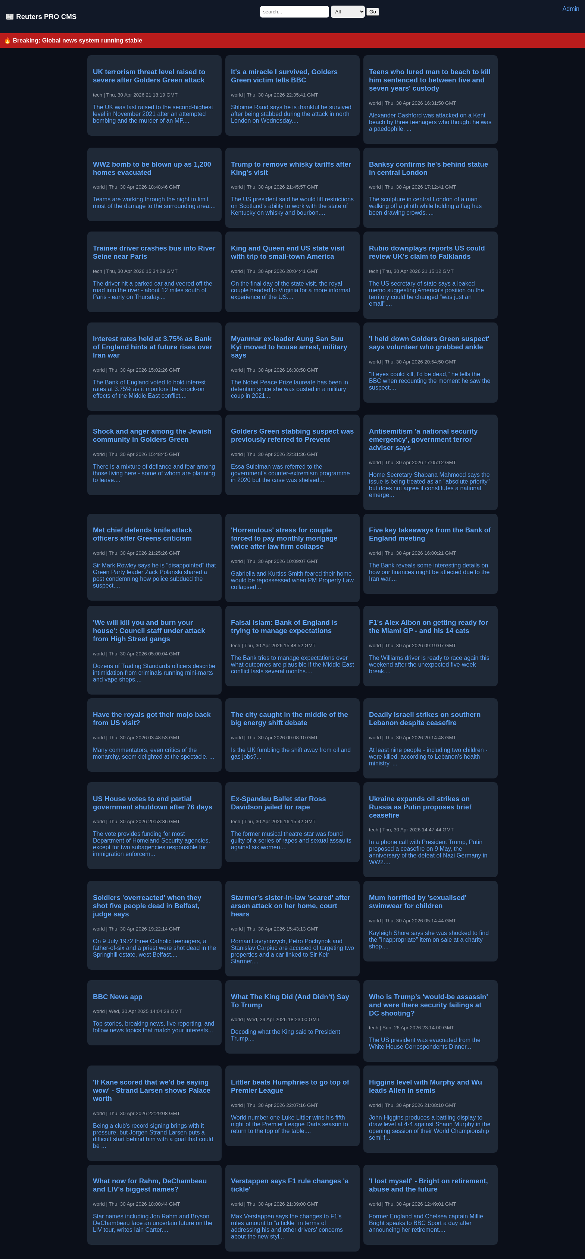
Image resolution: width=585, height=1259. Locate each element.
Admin (571, 9)
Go (372, 12)
